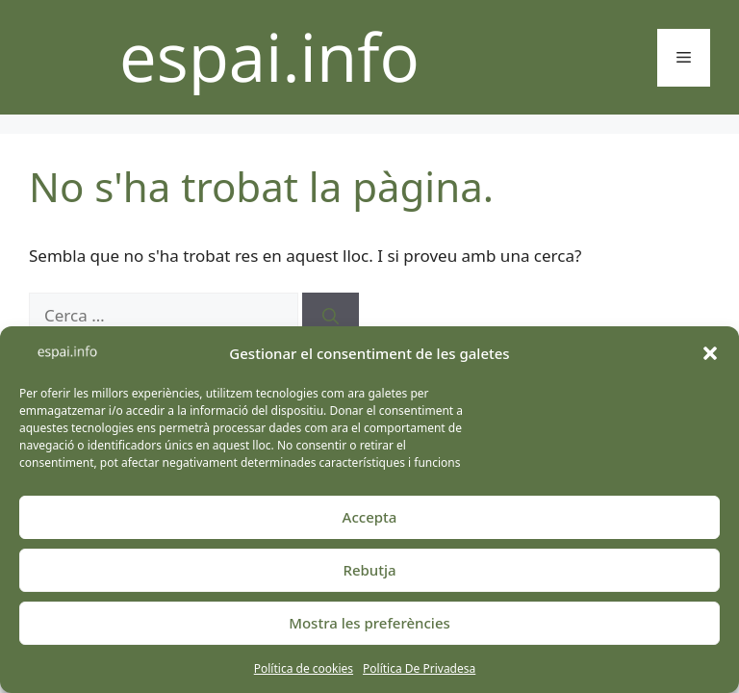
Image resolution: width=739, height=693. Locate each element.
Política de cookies (303, 668)
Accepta (370, 516)
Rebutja (369, 569)
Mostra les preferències (369, 622)
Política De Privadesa (419, 668)
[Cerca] (330, 316)
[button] (710, 353)
